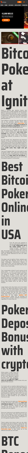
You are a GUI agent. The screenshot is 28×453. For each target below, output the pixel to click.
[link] (10, 38)
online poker (21, 123)
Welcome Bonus (22, 401)
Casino (6, 5)
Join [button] (19, 2)
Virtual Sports (18, 5)
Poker (2, 5)
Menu (26, 2)
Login (24, 2)
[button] (2, 5)
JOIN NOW (6, 20)
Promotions (24, 5)
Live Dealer (11, 5)
